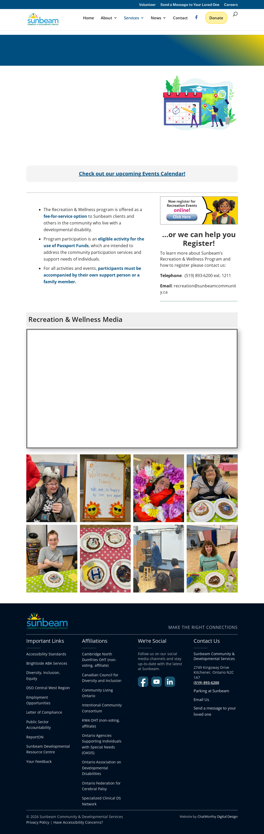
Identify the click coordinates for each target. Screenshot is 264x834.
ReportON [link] (35, 737)
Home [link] (88, 18)
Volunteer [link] (147, 5)
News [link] (156, 18)
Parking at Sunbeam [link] (211, 690)
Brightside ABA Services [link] (46, 663)
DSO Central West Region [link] (48, 687)
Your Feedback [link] (39, 761)
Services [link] (131, 18)
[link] (51, 18)
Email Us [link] (201, 699)
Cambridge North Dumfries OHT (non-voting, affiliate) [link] (99, 660)
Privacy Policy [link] (37, 822)
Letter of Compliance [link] (44, 712)
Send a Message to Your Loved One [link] (189, 5)
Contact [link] (180, 18)
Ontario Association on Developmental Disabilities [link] (101, 768)
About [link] (106, 18)
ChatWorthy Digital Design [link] (217, 816)
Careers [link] (231, 5)
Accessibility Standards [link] (46, 654)
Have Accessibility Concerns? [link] (78, 822)
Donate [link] (216, 17)
